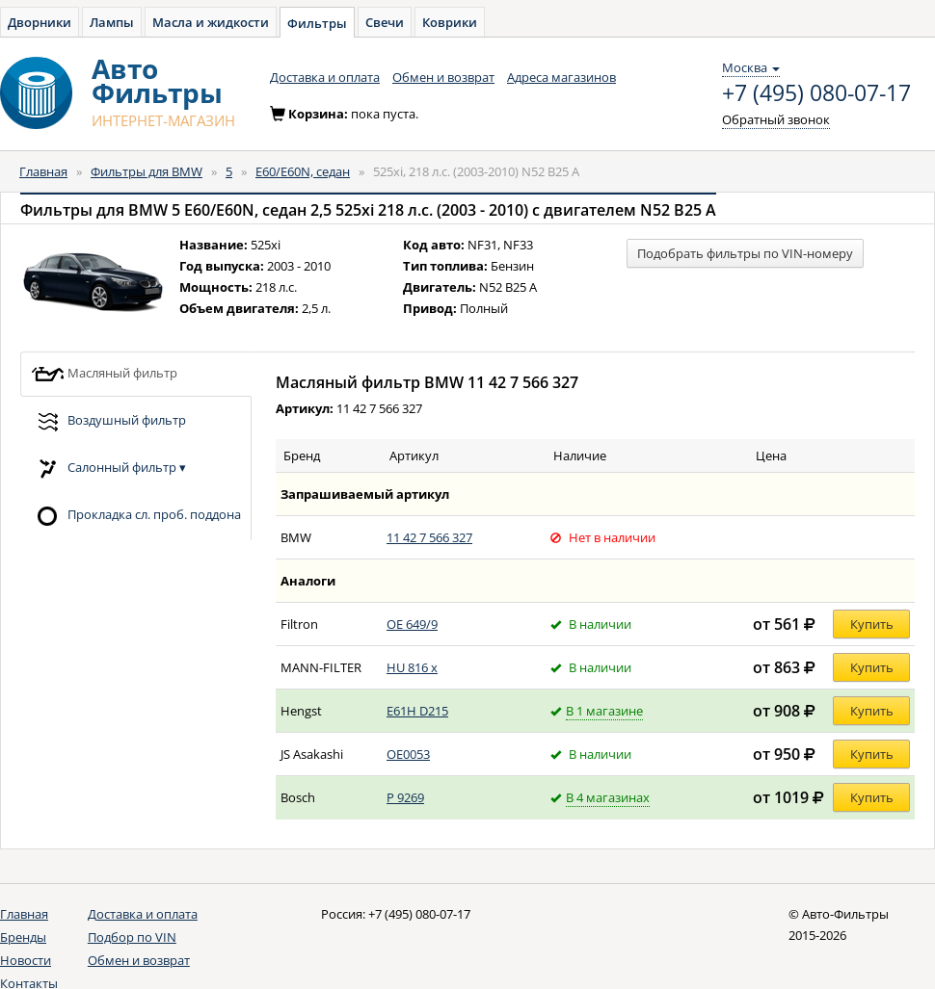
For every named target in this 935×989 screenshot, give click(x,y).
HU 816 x (412, 667)
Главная (43, 171)
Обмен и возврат (443, 77)
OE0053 (408, 754)
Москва (751, 67)
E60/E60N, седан (302, 171)
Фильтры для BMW (146, 171)
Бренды (23, 937)
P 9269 (405, 797)
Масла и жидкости (210, 22)
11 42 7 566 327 (429, 537)
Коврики (449, 22)
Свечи (384, 22)
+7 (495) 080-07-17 (816, 93)
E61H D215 (417, 710)
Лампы (112, 22)
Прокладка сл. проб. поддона (136, 516)
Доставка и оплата (325, 77)
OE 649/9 (412, 624)
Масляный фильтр (104, 374)
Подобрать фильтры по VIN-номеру (745, 253)
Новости (25, 960)
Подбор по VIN (132, 937)
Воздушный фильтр (108, 421)
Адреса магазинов (561, 77)
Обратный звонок (776, 119)
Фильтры (317, 23)
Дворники (39, 22)
